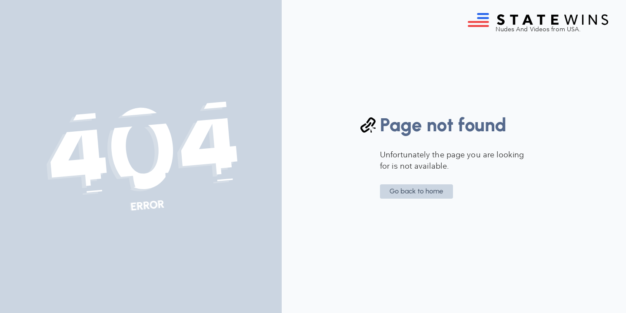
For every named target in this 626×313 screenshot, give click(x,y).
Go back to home (416, 191)
